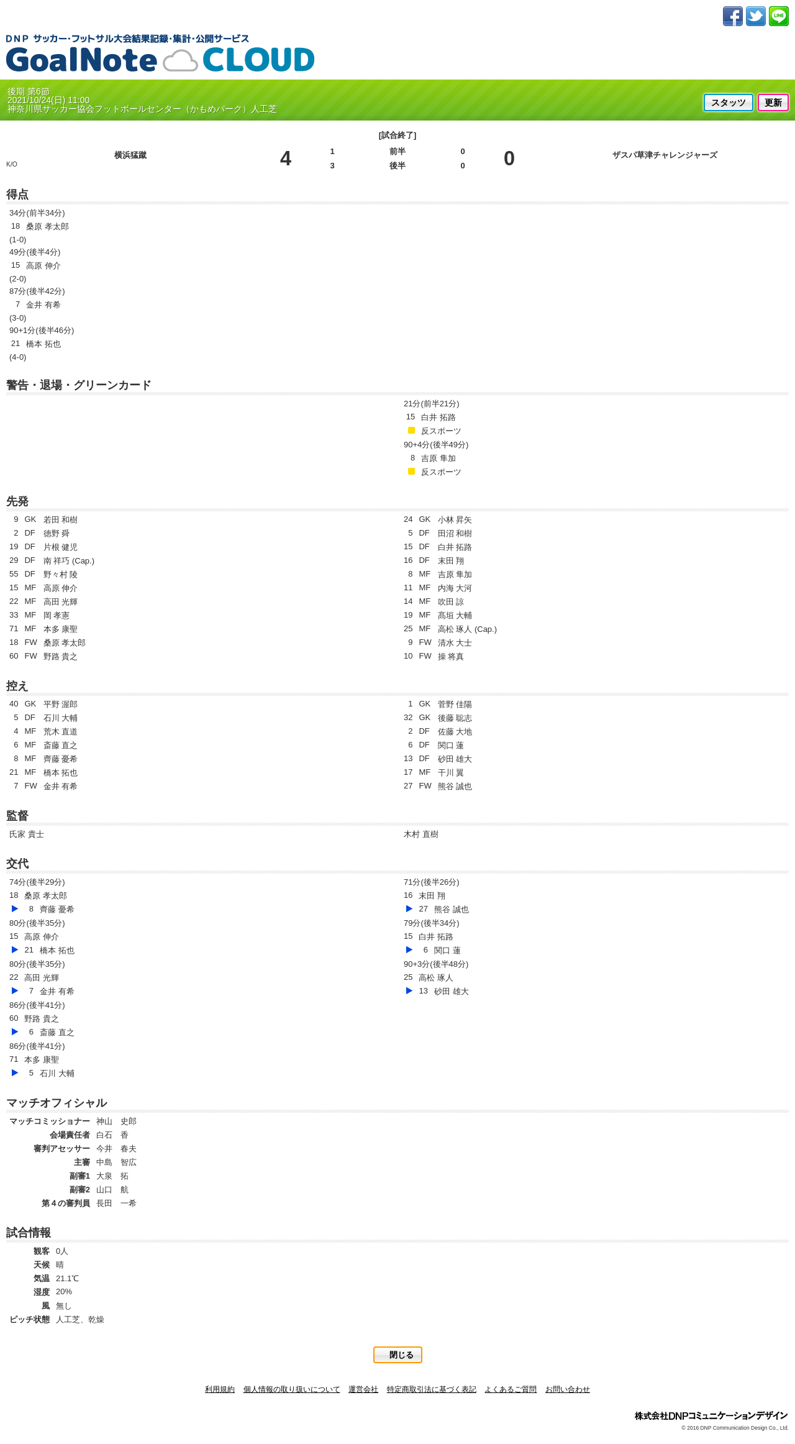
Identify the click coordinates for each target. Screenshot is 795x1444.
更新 (773, 102)
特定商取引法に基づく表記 (431, 1389)
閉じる (401, 1354)
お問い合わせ (567, 1389)
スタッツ (728, 102)
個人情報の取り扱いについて (291, 1389)
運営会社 (363, 1389)
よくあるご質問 (510, 1389)
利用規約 (220, 1389)
